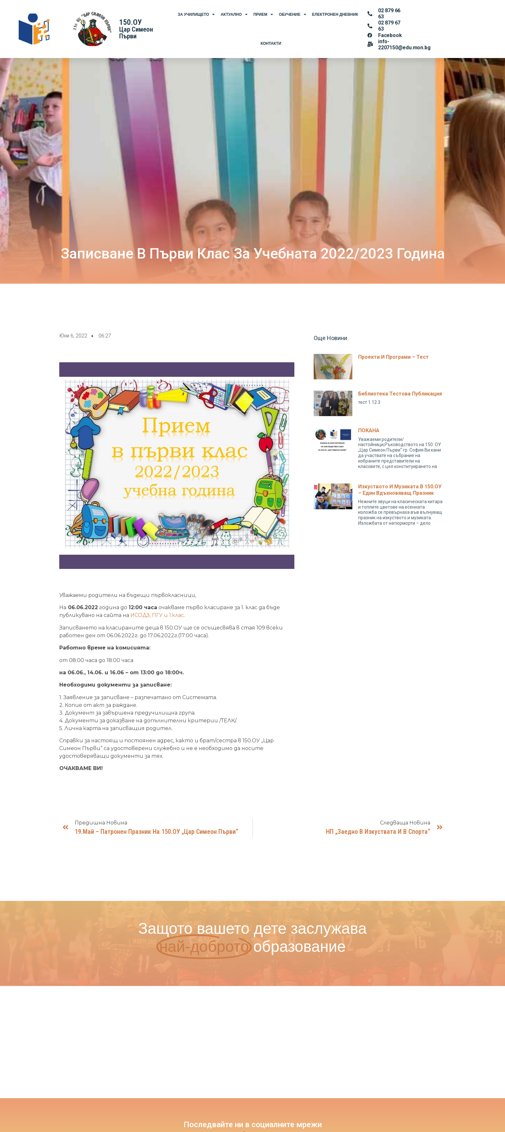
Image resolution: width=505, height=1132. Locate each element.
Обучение (292, 14)
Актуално (234, 14)
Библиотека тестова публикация (400, 394)
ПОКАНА (368, 430)
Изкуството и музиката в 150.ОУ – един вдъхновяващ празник (400, 489)
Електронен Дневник (335, 14)
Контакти (271, 43)
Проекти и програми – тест (393, 357)
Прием (263, 14)
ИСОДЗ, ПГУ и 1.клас (157, 615)
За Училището (196, 14)
